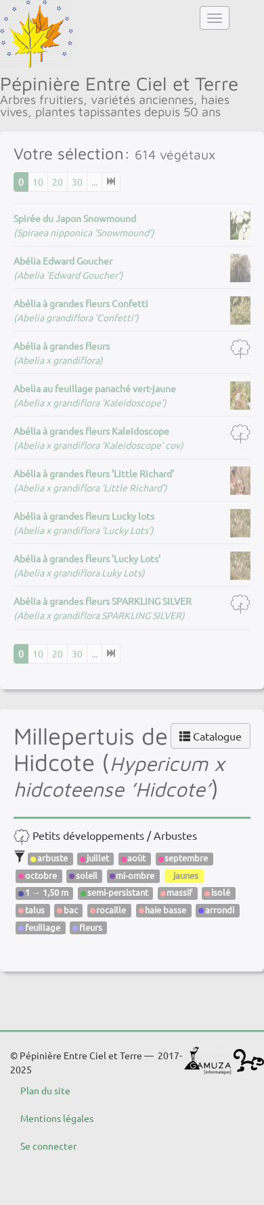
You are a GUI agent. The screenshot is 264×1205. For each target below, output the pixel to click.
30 (77, 182)
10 (37, 182)
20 (57, 182)
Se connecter (48, 1146)
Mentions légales (56, 1118)
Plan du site (45, 1090)
